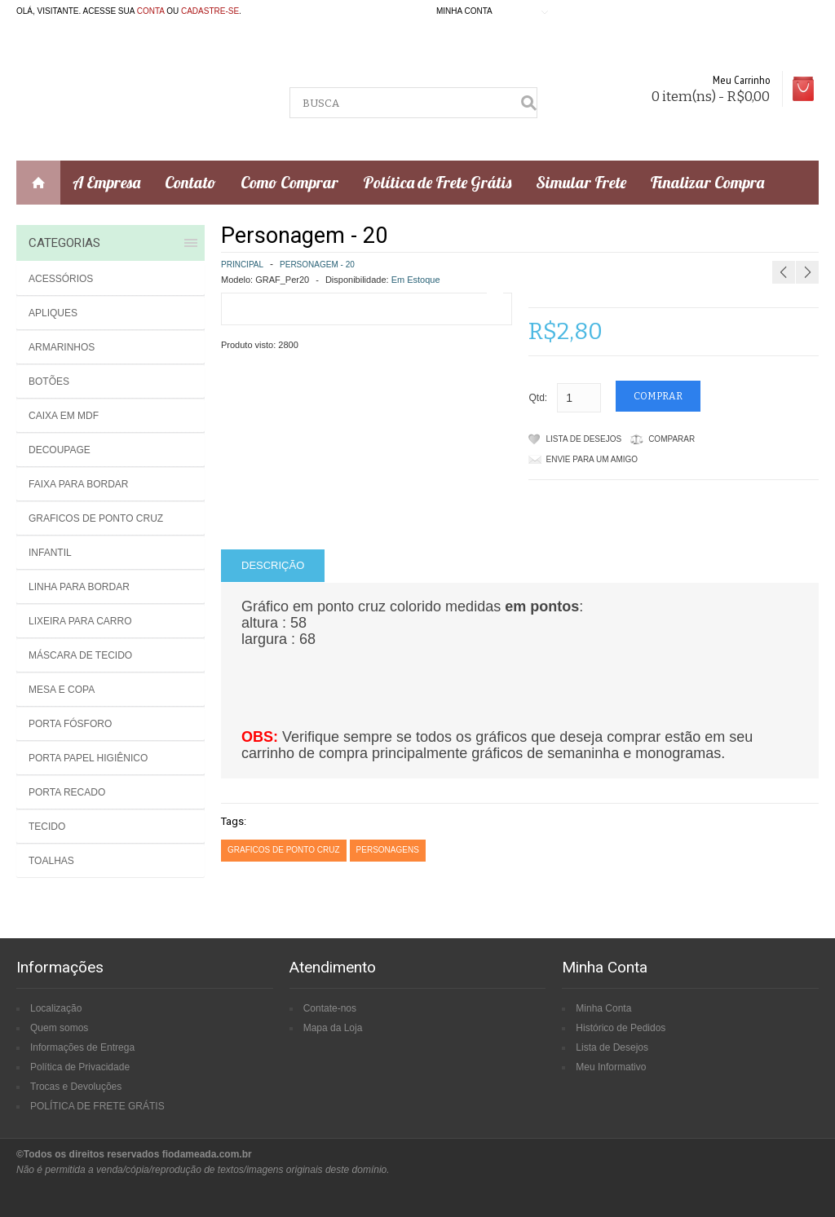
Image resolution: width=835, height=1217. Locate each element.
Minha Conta (603, 1008)
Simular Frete (581, 182)
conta (151, 11)
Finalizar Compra (707, 182)
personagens (387, 849)
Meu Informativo (611, 1067)
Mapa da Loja (333, 1028)
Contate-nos (329, 1008)
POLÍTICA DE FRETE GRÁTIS (97, 1106)
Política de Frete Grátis (437, 182)
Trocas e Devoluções (75, 1086)
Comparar (671, 438)
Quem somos (59, 1028)
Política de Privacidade (80, 1067)
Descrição (272, 565)
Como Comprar (289, 182)
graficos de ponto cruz (284, 849)
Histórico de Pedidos (620, 1028)
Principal (242, 264)
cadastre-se (210, 11)
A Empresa (106, 182)
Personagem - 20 (317, 264)
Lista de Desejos (584, 438)
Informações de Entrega (82, 1047)
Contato (190, 182)
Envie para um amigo (592, 459)
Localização (56, 1008)
